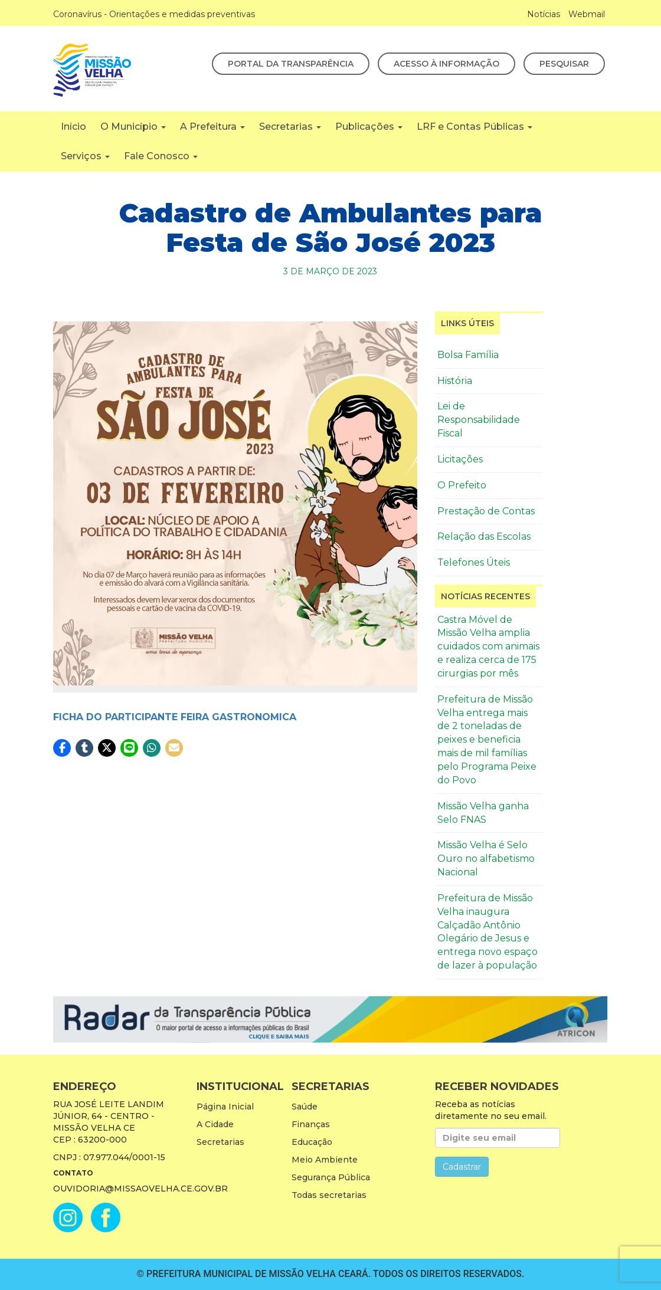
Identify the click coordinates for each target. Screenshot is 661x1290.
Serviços (85, 156)
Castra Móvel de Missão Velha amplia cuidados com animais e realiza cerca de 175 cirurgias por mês (488, 646)
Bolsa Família (468, 354)
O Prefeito (461, 485)
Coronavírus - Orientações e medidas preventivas (154, 14)
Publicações (369, 126)
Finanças (311, 1124)
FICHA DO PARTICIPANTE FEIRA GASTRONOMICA (174, 717)
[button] (62, 748)
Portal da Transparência (291, 63)
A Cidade (215, 1124)
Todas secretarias (329, 1195)
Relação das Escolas (484, 536)
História (454, 380)
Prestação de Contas (486, 511)
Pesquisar (564, 63)
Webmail (586, 14)
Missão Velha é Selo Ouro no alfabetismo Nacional (486, 858)
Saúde (305, 1106)
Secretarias (290, 126)
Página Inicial (225, 1106)
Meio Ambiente (325, 1159)
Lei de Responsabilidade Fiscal (478, 420)
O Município (133, 126)
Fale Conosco (161, 156)
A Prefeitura (212, 126)
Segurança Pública (331, 1177)
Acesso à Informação (446, 63)
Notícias (543, 14)
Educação (312, 1142)
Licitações (460, 459)
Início (73, 126)
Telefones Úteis (473, 562)
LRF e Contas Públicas (474, 126)
